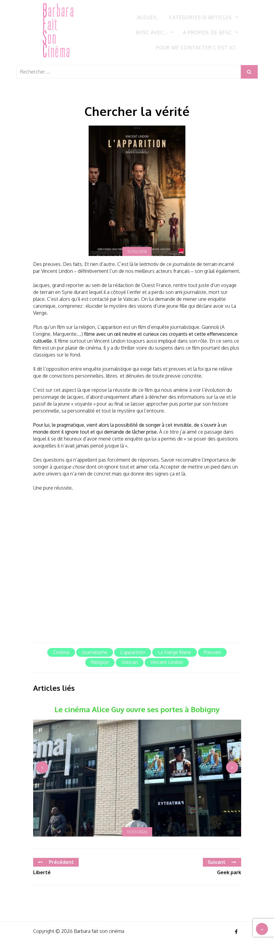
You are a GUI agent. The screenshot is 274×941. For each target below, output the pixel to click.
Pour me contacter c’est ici (196, 48)
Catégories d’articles (200, 17)
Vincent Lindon (166, 662)
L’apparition (132, 652)
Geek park (229, 872)
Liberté (42, 872)
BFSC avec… (152, 33)
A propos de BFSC (207, 33)
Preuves (212, 652)
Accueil (147, 17)
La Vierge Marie (174, 652)
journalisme (94, 652)
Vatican (130, 662)
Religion (100, 662)
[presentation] (42, 767)
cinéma (61, 652)
